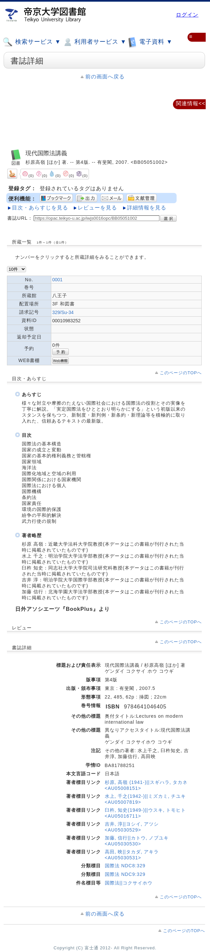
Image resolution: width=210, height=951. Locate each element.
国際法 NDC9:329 (125, 874)
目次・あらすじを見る (40, 207)
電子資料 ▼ (150, 42)
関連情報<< (190, 103)
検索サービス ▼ (32, 42)
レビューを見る (97, 207)
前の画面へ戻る (105, 76)
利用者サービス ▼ (94, 42)
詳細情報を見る (146, 207)
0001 (57, 279)
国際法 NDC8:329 (125, 865)
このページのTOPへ (181, 372)
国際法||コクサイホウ (128, 882)
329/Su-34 (63, 312)
